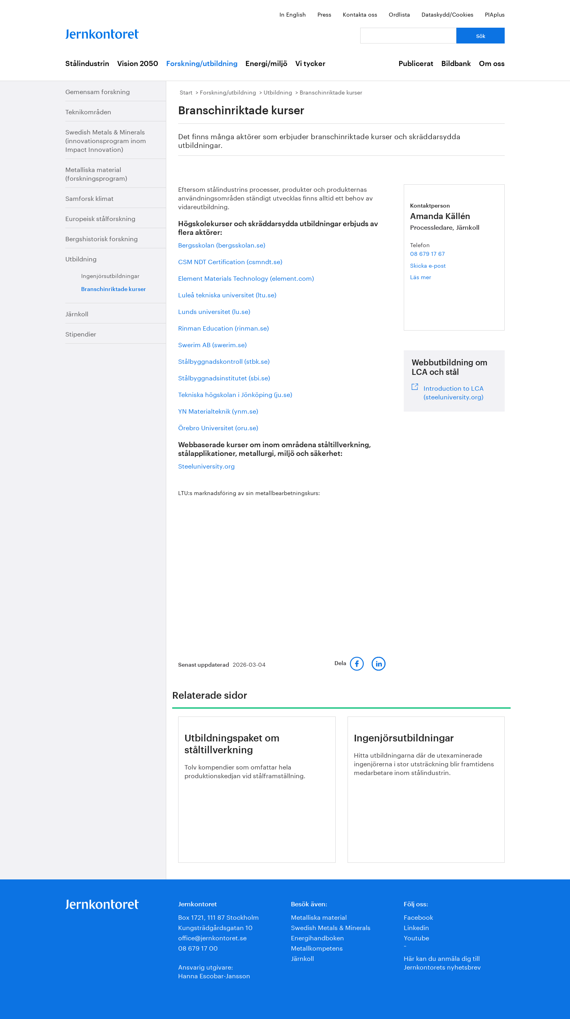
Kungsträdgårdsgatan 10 (215, 927)
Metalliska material (319, 916)
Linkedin (416, 927)
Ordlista (399, 13)
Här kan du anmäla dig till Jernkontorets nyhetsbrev (442, 962)
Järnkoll (76, 313)
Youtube (416, 937)
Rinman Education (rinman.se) (223, 327)
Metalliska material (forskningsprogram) (96, 173)
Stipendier (80, 333)
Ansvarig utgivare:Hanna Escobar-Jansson (214, 970)
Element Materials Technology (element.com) (246, 277)
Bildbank (456, 63)
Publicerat (416, 63)
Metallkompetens (317, 947)
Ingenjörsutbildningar (110, 275)
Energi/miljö (266, 63)
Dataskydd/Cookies (447, 13)
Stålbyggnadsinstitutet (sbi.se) (224, 377)
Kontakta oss (360, 13)
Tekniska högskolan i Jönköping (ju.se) (236, 394)
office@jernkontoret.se (212, 937)
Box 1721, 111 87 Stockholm (218, 916)
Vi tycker (310, 63)
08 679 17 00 (198, 947)
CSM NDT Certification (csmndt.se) (230, 261)
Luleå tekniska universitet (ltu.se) (227, 294)
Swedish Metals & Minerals (330, 927)
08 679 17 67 (427, 253)
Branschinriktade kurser (113, 289)
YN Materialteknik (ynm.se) (218, 410)
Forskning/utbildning (202, 63)
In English (292, 13)
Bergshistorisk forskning (101, 238)
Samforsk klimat (89, 197)
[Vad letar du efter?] (408, 35)
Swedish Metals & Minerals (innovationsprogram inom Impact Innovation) (105, 139)
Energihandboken (317, 937)
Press (324, 13)
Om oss (492, 63)
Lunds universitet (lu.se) (214, 311)
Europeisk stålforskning (100, 218)
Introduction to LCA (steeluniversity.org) (454, 391)
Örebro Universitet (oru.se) (218, 427)
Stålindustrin (87, 63)
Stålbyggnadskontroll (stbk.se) (224, 360)
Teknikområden (88, 111)
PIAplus (495, 13)
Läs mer (432, 276)
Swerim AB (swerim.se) (212, 344)
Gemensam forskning (97, 91)
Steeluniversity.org (206, 465)
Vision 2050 (137, 63)
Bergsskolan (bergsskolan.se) (221, 244)
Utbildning (81, 258)
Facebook (418, 916)
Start (186, 91)
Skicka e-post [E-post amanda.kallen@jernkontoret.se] (428, 265)
